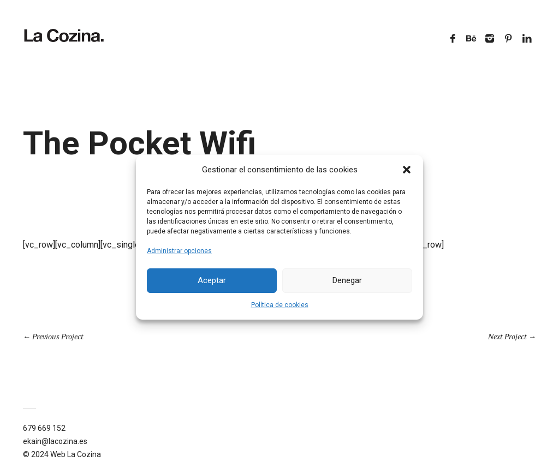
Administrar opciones (179, 251)
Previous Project (58, 336)
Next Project (507, 336)
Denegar (347, 280)
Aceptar (212, 280)
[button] (406, 169)
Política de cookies (279, 305)
